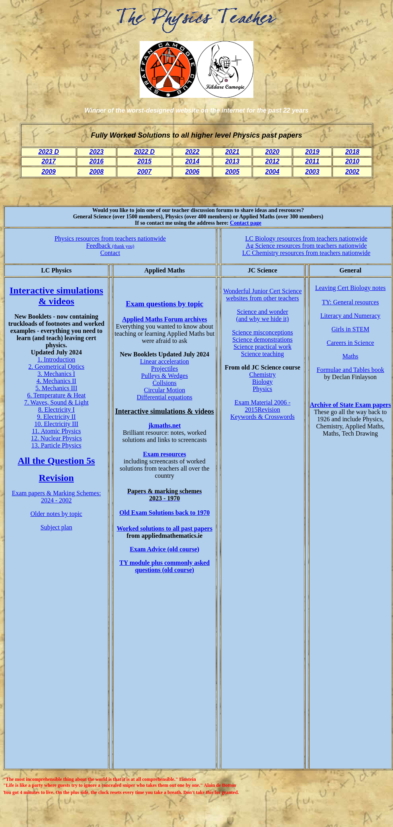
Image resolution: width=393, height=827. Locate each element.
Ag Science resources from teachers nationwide (306, 245)
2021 (232, 151)
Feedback (110, 245)
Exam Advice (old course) (164, 549)
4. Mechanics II (56, 381)
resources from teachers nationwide (324, 252)
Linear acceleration (164, 361)
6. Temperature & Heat (56, 395)
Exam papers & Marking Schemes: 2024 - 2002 (56, 497)
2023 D (48, 151)
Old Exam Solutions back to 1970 (164, 512)
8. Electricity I (56, 409)
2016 (96, 161)
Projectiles (164, 368)
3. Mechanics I (56, 373)
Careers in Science (350, 342)
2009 (48, 171)
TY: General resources (350, 302)
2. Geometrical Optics (56, 366)
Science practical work (262, 346)
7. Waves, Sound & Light (56, 402)
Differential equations (165, 397)
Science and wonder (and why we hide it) (262, 315)
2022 (192, 151)
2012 (272, 161)
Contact (110, 252)
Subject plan (56, 527)
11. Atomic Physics (56, 431)
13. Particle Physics (56, 445)
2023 (96, 151)
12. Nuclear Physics (56, 438)
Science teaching (262, 353)
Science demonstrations (262, 339)
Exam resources (164, 454)
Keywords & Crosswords (262, 416)
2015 (144, 161)
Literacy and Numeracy (350, 315)
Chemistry (262, 374)
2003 (312, 171)
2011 (312, 161)
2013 (232, 161)
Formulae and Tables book (350, 369)
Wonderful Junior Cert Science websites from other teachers (262, 295)
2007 (144, 171)
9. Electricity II (56, 416)
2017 (48, 161)
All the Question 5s (56, 460)
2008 (96, 171)
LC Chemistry (260, 252)
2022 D (144, 151)
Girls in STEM (350, 329)
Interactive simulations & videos (56, 295)
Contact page (245, 223)
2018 (352, 151)
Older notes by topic (56, 513)
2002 (352, 171)
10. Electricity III (56, 423)
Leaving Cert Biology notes (350, 287)
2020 (272, 151)
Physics (262, 388)
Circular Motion (164, 390)
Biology (262, 381)
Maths (350, 356)
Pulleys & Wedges (164, 375)
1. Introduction (56, 359)
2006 (192, 171)
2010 (352, 161)
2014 (192, 161)
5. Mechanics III (56, 388)
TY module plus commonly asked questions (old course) (164, 566)
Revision (56, 478)
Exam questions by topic (164, 304)
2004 (272, 171)
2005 (232, 171)
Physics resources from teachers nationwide (110, 238)
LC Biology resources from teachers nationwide (306, 238)
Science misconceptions (262, 332)
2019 (312, 151)
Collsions (164, 382)
